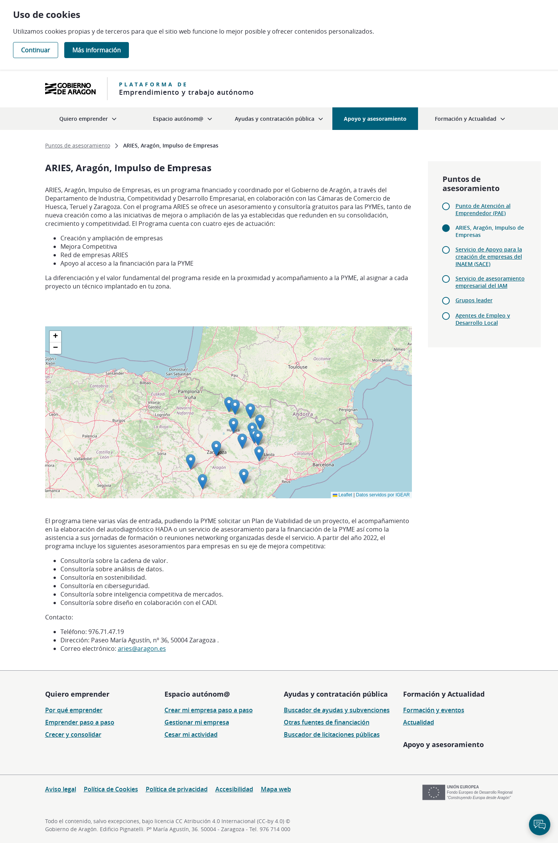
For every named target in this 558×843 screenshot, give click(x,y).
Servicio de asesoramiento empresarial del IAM (490, 282)
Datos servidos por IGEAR (383, 495)
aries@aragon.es (142, 648)
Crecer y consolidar (73, 734)
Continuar (35, 50)
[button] (229, 404)
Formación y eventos (433, 710)
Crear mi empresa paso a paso (208, 710)
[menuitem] (88, 118)
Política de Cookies (111, 789)
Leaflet (342, 495)
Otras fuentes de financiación (326, 722)
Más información (96, 50)
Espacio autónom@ (197, 694)
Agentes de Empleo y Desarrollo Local (483, 319)
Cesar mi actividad (191, 734)
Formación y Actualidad (444, 694)
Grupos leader (474, 300)
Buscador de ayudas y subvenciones (337, 710)
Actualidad (418, 722)
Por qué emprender (73, 710)
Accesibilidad (234, 789)
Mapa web (276, 789)
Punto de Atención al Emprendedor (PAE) (483, 209)
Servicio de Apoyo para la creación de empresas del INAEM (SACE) (489, 256)
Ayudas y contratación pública (336, 694)
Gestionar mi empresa (196, 722)
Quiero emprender (77, 694)
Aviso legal (60, 789)
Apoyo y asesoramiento (443, 744)
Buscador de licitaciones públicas (332, 734)
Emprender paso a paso (79, 722)
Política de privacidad (177, 789)
